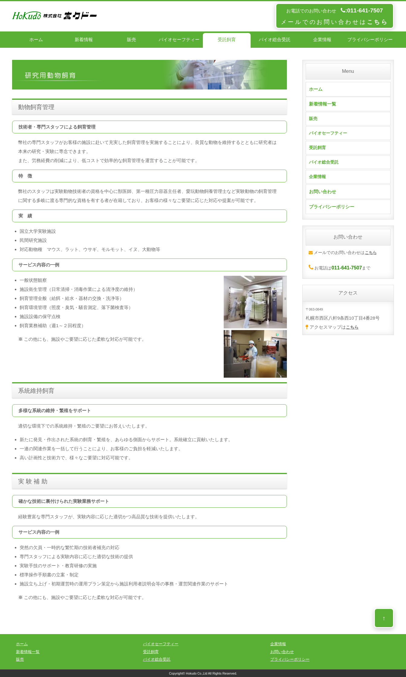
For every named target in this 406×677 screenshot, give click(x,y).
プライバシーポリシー (370, 39)
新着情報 (84, 39)
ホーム (36, 39)
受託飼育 (227, 39)
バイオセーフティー (179, 39)
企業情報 (322, 39)
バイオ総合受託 (275, 39)
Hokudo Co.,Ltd (196, 673)
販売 (131, 39)
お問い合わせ (322, 196)
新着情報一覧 (322, 103)
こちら (352, 331)
